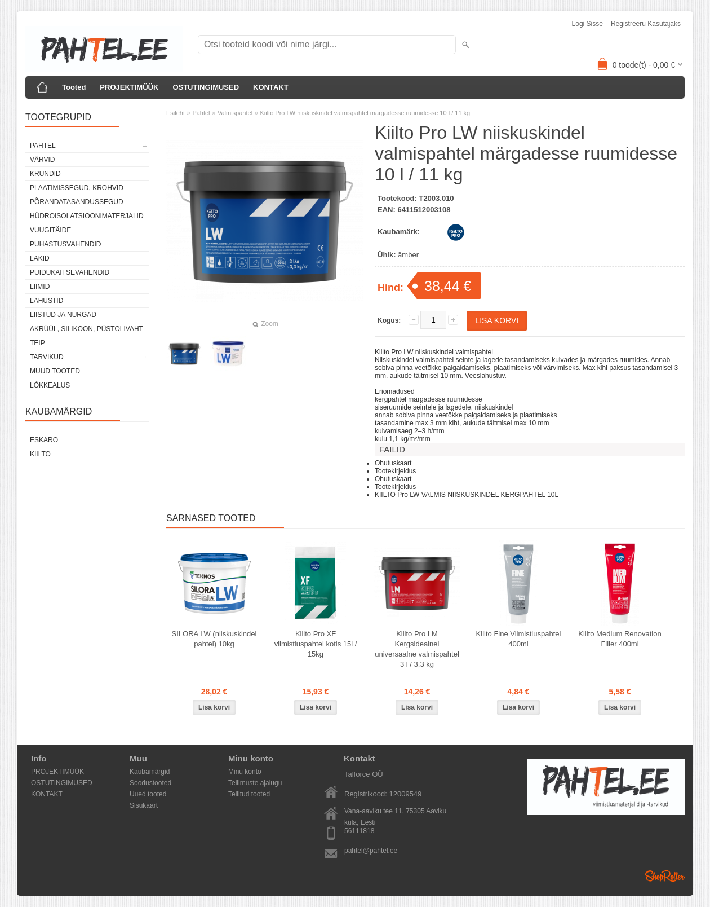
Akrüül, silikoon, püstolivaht (86, 329)
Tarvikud (47, 357)
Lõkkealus (50, 385)
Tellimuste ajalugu (255, 783)
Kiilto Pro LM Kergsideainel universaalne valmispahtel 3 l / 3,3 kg (417, 648)
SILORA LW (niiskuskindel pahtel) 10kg (214, 638)
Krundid (45, 174)
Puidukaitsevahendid (69, 272)
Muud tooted (55, 371)
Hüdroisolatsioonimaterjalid (87, 216)
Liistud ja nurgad (63, 315)
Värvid (42, 160)
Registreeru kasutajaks (646, 24)
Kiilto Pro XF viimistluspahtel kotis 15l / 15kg (315, 643)
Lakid (40, 258)
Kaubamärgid (150, 772)
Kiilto (40, 454)
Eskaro (44, 440)
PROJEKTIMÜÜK (129, 87)
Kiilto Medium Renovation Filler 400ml (619, 638)
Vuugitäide (50, 230)
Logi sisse (587, 24)
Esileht (175, 112)
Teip (37, 343)
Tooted (74, 87)
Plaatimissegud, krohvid (76, 188)
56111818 (359, 831)
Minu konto (244, 772)
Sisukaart (144, 805)
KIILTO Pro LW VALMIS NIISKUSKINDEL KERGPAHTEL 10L (466, 495)
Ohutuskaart (393, 463)
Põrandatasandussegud (76, 202)
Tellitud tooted (249, 794)
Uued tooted (148, 794)
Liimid (40, 286)
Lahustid (46, 301)
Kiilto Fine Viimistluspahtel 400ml (518, 638)
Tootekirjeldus (395, 471)
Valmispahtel (235, 112)
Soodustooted (150, 783)
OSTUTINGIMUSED (205, 87)
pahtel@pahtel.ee (370, 851)
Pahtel (43, 145)
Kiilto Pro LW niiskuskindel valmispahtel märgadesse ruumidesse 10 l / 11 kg (365, 112)
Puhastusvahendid (65, 244)
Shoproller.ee (665, 876)
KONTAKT (271, 87)
